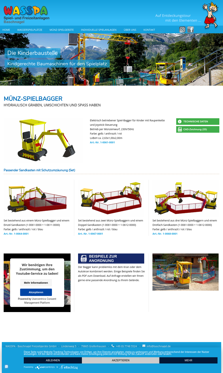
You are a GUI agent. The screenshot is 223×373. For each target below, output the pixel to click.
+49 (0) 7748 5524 (124, 346)
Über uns (130, 29)
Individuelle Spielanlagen (98, 29)
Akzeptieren (36, 292)
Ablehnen (53, 360)
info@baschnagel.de (156, 346)
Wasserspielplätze (29, 29)
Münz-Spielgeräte (62, 29)
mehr (188, 360)
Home (6, 29)
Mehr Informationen (36, 282)
